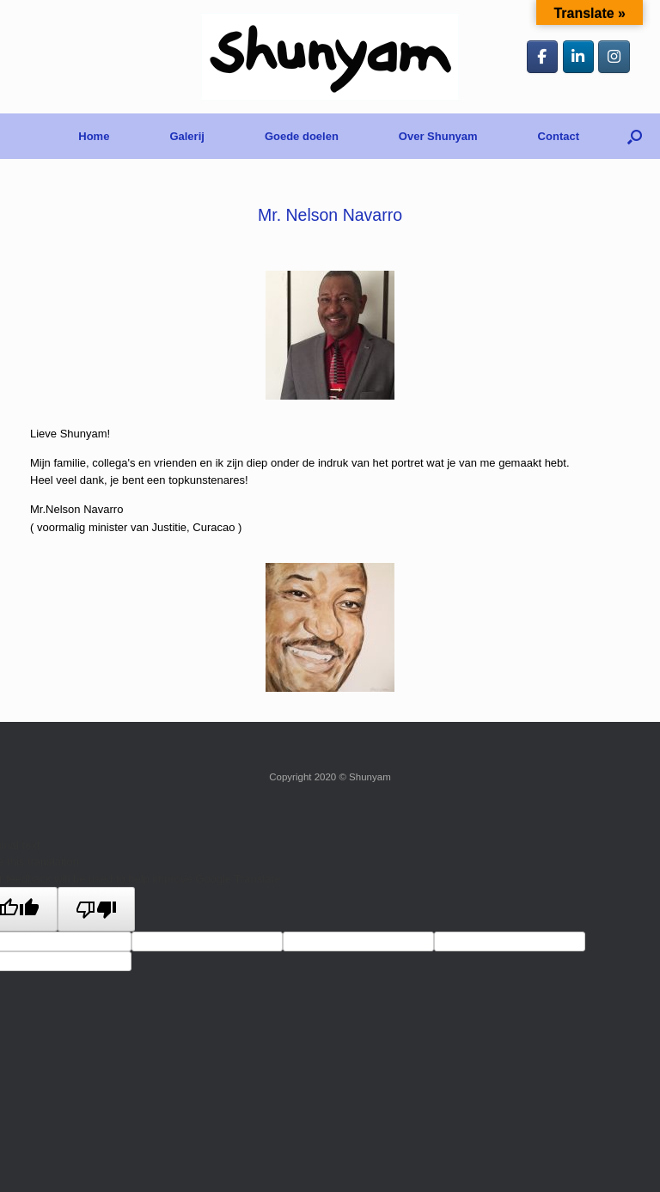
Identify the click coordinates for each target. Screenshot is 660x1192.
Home (93, 136)
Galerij (186, 136)
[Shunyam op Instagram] (614, 56)
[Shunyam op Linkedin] (579, 56)
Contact (558, 136)
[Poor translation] (96, 909)
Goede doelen (302, 136)
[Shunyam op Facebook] (543, 56)
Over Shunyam (438, 136)
